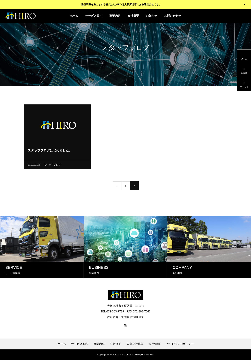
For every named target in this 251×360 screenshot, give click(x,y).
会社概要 (133, 15)
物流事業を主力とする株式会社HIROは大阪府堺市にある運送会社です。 (121, 4)
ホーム (74, 15)
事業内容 (115, 15)
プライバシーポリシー (179, 344)
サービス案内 (93, 15)
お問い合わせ (172, 15)
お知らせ (151, 15)
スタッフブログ (52, 165)
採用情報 (154, 344)
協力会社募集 (135, 344)
